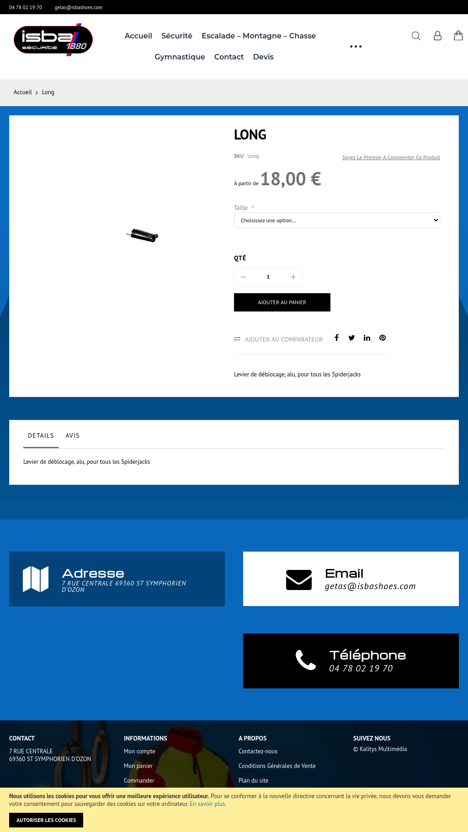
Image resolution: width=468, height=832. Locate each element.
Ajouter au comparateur (284, 339)
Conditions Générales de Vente (277, 766)
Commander (139, 780)
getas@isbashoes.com (79, 7)
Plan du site (253, 780)
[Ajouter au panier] (282, 302)
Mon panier (138, 766)
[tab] (40, 437)
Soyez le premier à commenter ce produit (391, 157)
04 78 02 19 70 (25, 7)
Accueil (23, 92)
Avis (72, 435)
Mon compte (139, 751)
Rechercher (416, 36)
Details (41, 435)
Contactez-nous (258, 751)
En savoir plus (207, 804)
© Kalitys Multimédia (380, 749)
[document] (234, 809)
